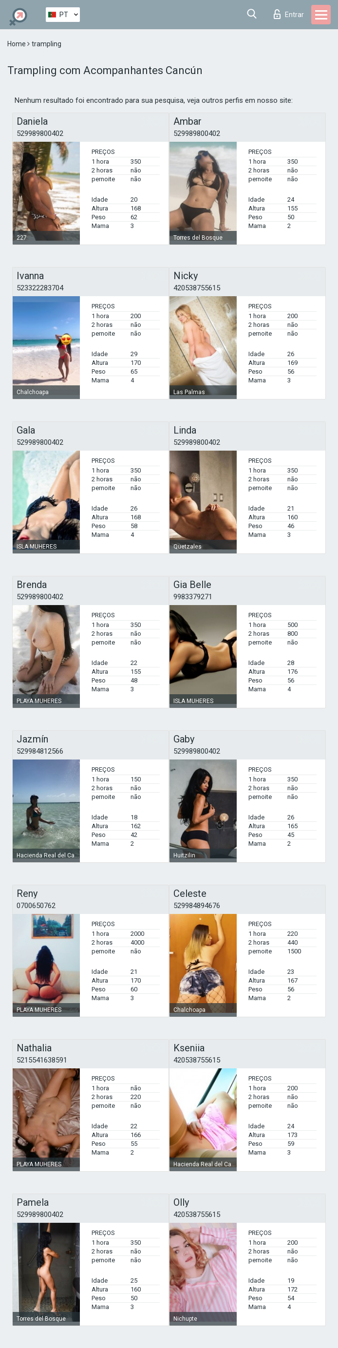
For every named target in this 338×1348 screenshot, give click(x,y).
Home (17, 44)
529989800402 (40, 133)
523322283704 (40, 288)
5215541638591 (42, 1060)
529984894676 (196, 905)
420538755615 (196, 288)
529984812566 (40, 751)
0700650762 (36, 905)
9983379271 (192, 596)
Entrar (289, 14)
